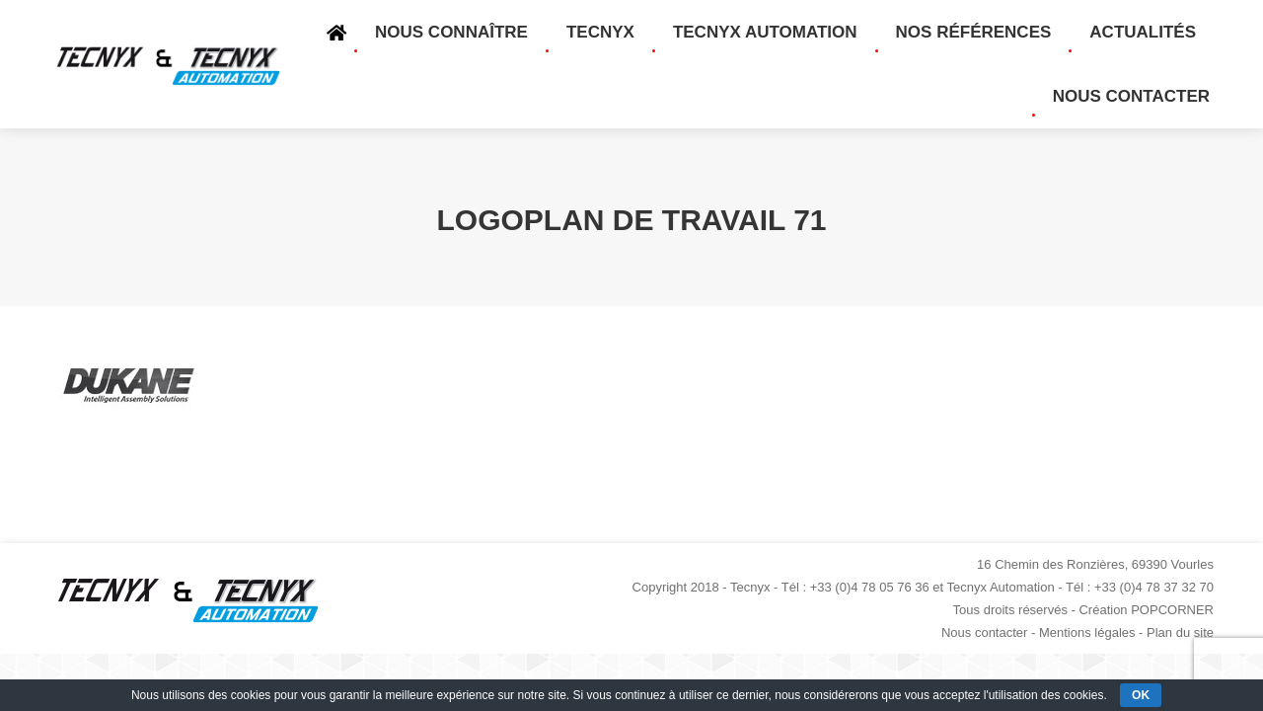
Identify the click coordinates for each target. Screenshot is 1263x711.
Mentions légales (1087, 632)
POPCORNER (1172, 609)
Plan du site (1180, 632)
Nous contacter (984, 632)
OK (1141, 695)
